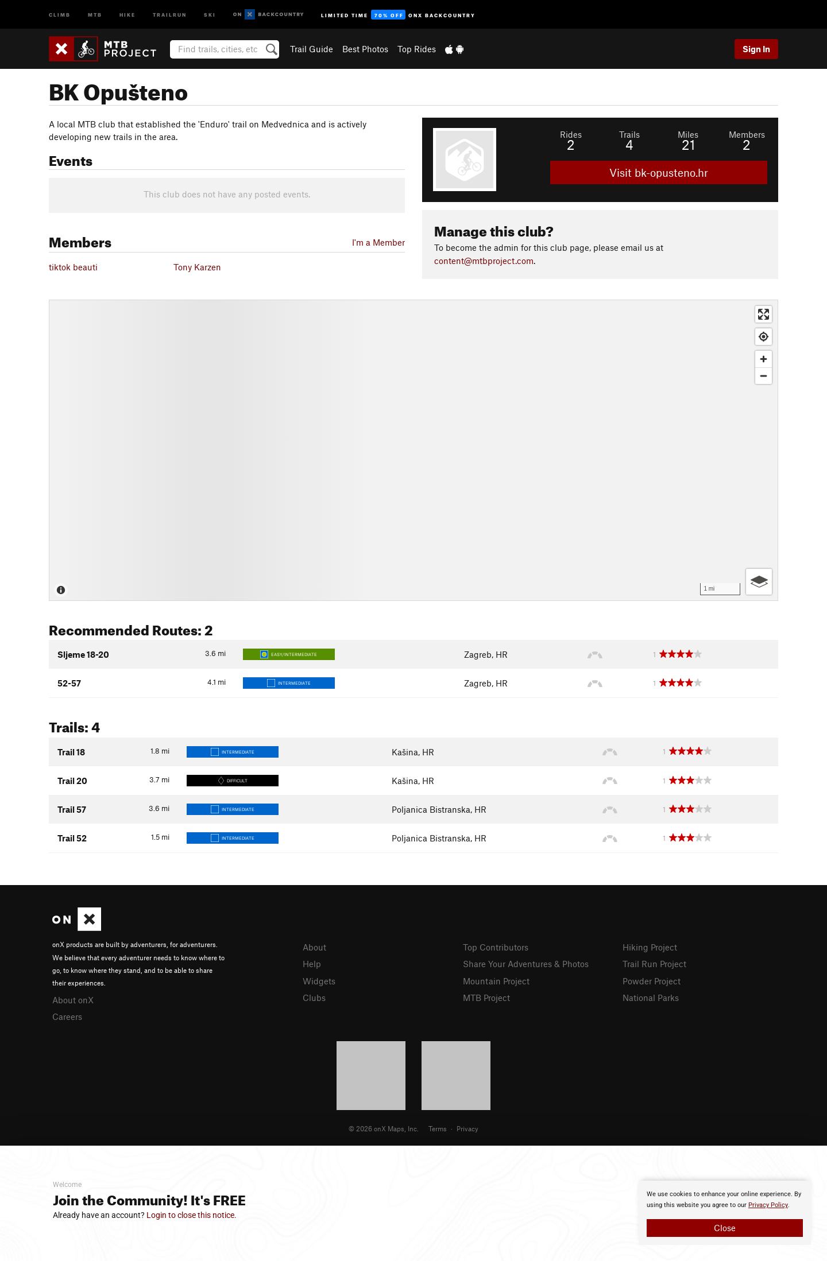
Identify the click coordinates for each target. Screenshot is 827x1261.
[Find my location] (763, 336)
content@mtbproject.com (484, 260)
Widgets (319, 981)
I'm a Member (378, 242)
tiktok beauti (73, 267)
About (314, 947)
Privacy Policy (768, 1205)
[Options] (759, 582)
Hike (127, 14)
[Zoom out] (763, 375)
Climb (60, 14)
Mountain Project (496, 981)
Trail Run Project (654, 964)
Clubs (314, 997)
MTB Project (486, 997)
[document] (725, 1213)
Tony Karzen (197, 267)
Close (725, 1228)
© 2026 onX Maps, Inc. (384, 1128)
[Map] (413, 450)
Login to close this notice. (191, 1215)
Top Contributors (495, 947)
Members (747, 134)
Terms (437, 1128)
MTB (95, 14)
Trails (629, 134)
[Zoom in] (763, 359)
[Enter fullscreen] (763, 314)
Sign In (756, 49)
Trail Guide (311, 49)
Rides (571, 134)
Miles (688, 134)
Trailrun (170, 14)
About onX (73, 1000)
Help (312, 964)
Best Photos (365, 49)
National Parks (651, 997)
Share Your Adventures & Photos (526, 964)
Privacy (467, 1128)
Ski (210, 14)
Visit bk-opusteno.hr (658, 172)
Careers (67, 1016)
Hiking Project (650, 947)
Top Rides (416, 49)
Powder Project (652, 981)
